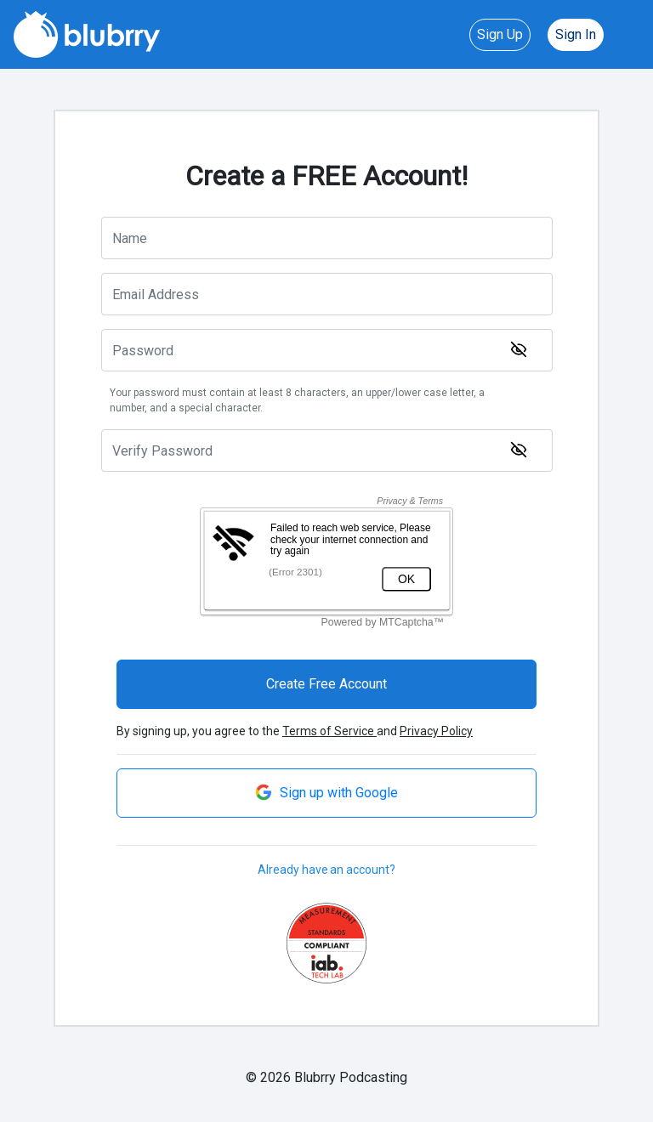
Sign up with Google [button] (326, 792)
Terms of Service (329, 731)
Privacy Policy (436, 731)
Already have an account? (326, 869)
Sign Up (500, 34)
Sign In (575, 34)
